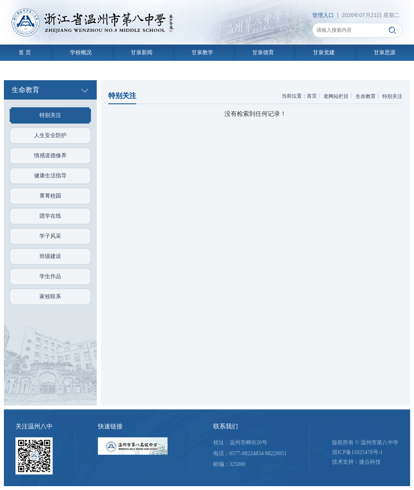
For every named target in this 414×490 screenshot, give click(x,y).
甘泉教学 (202, 52)
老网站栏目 (336, 96)
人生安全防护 (50, 135)
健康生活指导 (50, 176)
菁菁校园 (50, 196)
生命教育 (366, 96)
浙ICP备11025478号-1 (357, 452)
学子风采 (50, 236)
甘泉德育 (263, 52)
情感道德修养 (50, 155)
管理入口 (323, 15)
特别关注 (50, 115)
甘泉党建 (324, 52)
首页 (312, 96)
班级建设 (50, 256)
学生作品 (50, 276)
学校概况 (81, 52)
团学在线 (50, 216)
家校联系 (50, 296)
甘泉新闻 (141, 52)
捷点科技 (370, 462)
